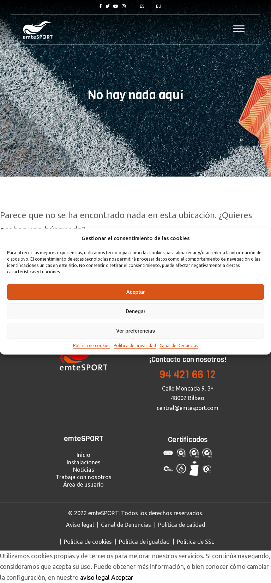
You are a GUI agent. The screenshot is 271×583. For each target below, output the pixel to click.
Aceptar (135, 292)
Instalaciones (84, 462)
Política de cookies (91, 345)
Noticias (83, 469)
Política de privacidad (135, 345)
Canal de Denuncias (178, 345)
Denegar (135, 311)
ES (142, 6)
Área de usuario (83, 484)
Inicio (83, 455)
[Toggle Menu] (239, 28)
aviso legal (95, 577)
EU (158, 6)
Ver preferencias (135, 331)
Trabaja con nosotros (84, 477)
